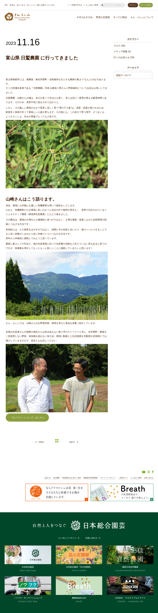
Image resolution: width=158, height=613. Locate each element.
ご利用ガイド (123, 478)
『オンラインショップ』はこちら (27, 417)
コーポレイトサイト (67, 538)
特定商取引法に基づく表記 (71, 478)
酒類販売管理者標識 (90, 478)
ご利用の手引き (74, 5)
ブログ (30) (119, 46)
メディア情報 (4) (122, 51)
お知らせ (47, 478)
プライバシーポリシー (108, 478)
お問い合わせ (148, 478)
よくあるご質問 (90, 5)
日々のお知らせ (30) (124, 57)
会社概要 (56, 478)
